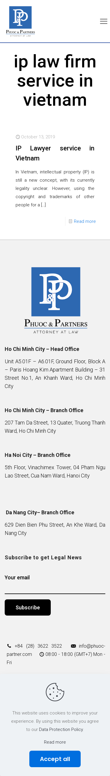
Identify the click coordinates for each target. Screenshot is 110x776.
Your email (55, 584)
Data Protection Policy (61, 729)
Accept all (55, 759)
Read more (85, 221)
